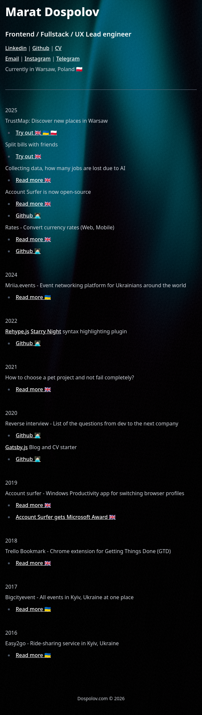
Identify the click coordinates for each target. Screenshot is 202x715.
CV (58, 48)
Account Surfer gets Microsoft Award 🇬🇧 (66, 517)
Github (40, 48)
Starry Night (46, 331)
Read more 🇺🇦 (33, 297)
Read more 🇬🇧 (33, 180)
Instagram (38, 58)
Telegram (68, 58)
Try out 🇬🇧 (28, 156)
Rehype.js (17, 331)
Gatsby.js (16, 447)
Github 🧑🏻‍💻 (28, 215)
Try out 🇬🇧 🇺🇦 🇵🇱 (36, 132)
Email (12, 58)
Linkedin (16, 48)
